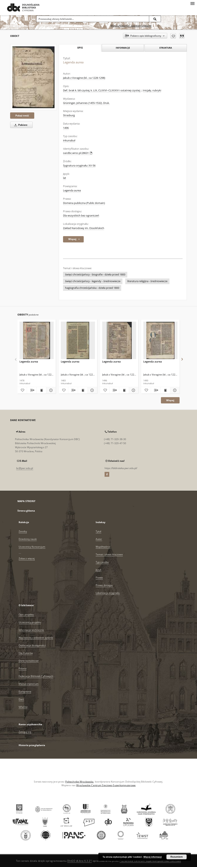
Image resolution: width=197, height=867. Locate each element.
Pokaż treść (22, 115)
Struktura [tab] (165, 47)
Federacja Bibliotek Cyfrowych (36, 676)
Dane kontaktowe (29, 660)
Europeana (25, 691)
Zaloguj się (25, 732)
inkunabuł (69, 140)
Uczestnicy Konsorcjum (32, 546)
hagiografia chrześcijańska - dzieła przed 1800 (92, 288)
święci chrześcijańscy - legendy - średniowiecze (92, 281)
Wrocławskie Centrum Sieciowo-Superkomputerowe (106, 785)
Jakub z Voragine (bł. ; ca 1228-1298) (84, 78)
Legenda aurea (72, 190)
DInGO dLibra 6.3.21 (79, 861)
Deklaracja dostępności (32, 645)
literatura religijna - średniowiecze (147, 281)
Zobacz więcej (27, 558)
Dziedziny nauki (28, 539)
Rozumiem (176, 856)
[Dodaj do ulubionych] (173, 35)
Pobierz (20, 125)
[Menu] (192, 3)
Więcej (170, 400)
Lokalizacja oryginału (108, 593)
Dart (21, 699)
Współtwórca (103, 546)
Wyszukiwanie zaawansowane (131, 26)
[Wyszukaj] (155, 19)
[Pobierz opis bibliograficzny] (31, 390)
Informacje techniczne (31, 630)
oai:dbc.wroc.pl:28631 (77, 153)
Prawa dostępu (104, 585)
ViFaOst (23, 707)
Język (99, 570)
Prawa (99, 577)
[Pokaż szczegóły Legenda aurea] (50, 390)
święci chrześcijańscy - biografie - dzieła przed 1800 (95, 274)
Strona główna (26, 510)
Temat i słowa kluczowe (109, 554)
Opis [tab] (80, 47)
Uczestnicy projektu (30, 622)
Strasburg (69, 115)
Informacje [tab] (123, 47)
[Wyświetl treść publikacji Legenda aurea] (41, 390)
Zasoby (23, 531)
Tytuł (98, 531)
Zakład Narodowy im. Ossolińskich (83, 228)
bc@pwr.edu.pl (24, 468)
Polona (23, 668)
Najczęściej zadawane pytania (36, 637)
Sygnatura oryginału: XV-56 (79, 165)
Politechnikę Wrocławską (79, 781)
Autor (99, 539)
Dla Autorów (26, 653)
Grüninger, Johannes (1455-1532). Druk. (86, 103)
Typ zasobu (102, 562)
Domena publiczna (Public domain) (84, 203)
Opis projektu (26, 614)
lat (64, 178)
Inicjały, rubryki (152, 90)
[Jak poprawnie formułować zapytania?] (158, 26)
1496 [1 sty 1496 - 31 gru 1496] (66, 128)
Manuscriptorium (29, 684)
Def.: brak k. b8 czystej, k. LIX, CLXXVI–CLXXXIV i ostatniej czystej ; (102, 90)
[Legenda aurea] (33, 77)
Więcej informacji (152, 857)
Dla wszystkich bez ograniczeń (81, 215)
